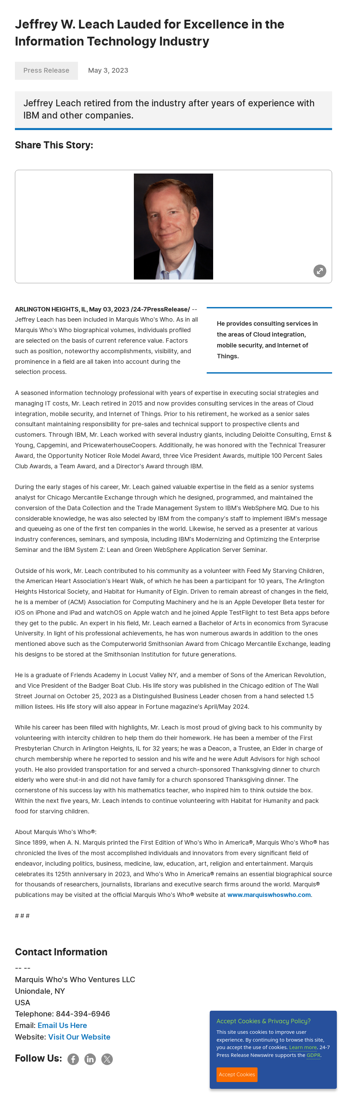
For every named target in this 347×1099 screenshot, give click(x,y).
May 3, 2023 (108, 70)
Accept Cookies (237, 1074)
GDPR (313, 1054)
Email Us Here (62, 1025)
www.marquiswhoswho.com (269, 895)
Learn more (303, 1047)
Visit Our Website (79, 1037)
